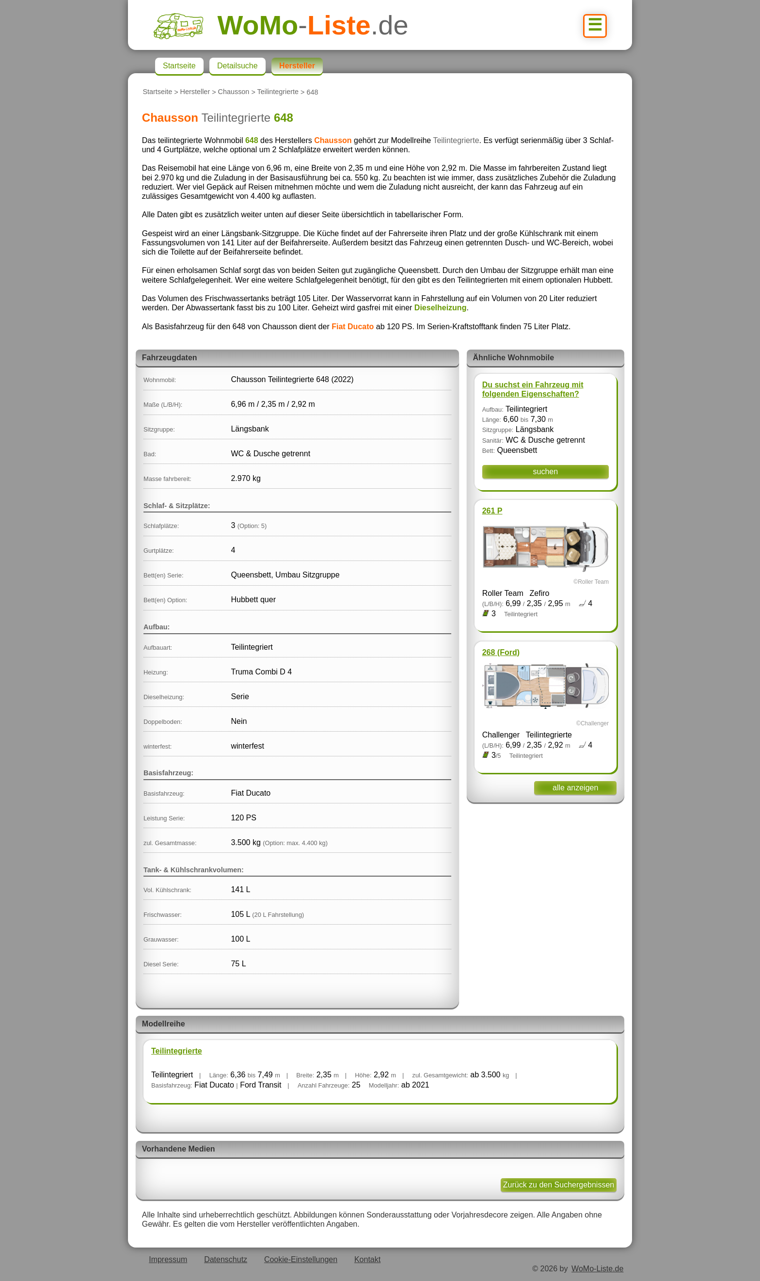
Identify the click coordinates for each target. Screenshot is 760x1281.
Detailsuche (237, 66)
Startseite (157, 92)
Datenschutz (225, 1259)
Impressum (168, 1259)
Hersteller (195, 92)
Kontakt (367, 1259)
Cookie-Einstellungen (300, 1259)
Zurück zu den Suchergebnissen (558, 1185)
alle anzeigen (575, 788)
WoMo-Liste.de (597, 1269)
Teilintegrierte (278, 92)
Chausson (234, 92)
